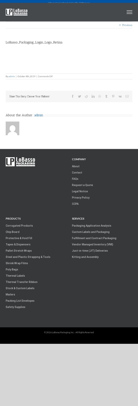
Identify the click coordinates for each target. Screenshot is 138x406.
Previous (127, 25)
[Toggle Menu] (129, 12)
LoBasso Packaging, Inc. (63, 332)
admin (12, 76)
